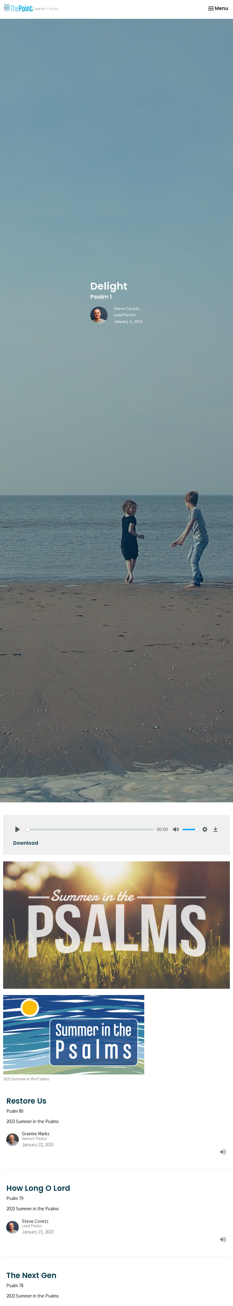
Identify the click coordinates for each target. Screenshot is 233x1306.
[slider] (90, 829)
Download (25, 843)
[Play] (18, 829)
